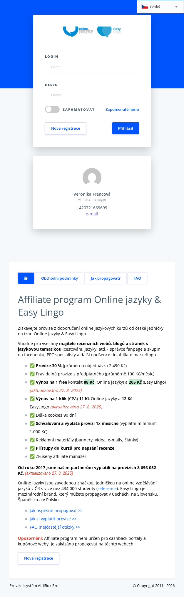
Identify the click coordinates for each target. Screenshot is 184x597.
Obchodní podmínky (59, 278)
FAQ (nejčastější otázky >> (55, 527)
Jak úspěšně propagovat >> (56, 510)
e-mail (92, 214)
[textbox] (160, 7)
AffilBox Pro (48, 585)
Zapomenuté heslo (122, 109)
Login (51, 56)
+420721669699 (92, 207)
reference (107, 488)
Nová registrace (65, 128)
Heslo (51, 85)
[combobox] (160, 6)
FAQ (137, 278)
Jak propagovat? (106, 278)
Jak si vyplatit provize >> (53, 519)
